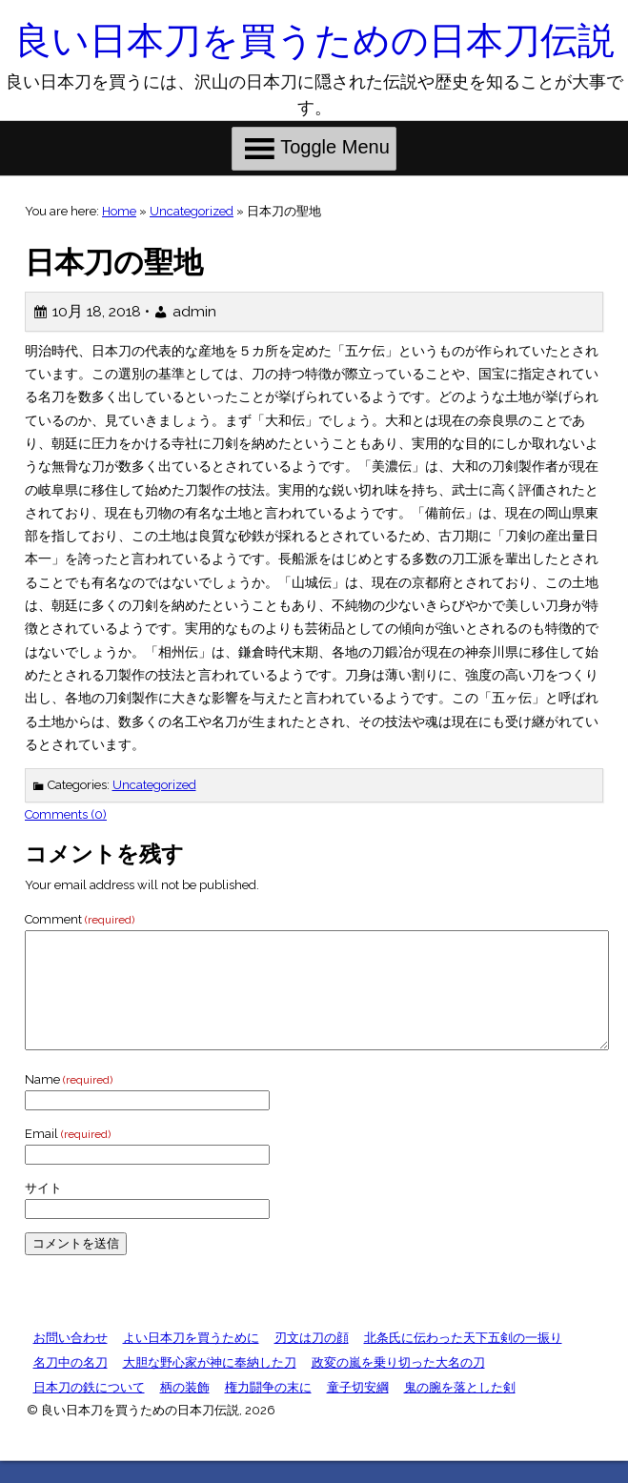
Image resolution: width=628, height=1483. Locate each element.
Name (68, 1102)
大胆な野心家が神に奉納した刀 (209, 1385)
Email (68, 1156)
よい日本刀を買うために (191, 1360)
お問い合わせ (70, 1360)
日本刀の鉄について (89, 1410)
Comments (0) (66, 814)
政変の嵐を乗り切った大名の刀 (398, 1385)
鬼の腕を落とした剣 (460, 1410)
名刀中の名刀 (70, 1385)
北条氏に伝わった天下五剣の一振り (463, 1360)
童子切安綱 (358, 1410)
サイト (43, 1211)
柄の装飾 (185, 1410)
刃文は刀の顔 (311, 1360)
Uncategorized (191, 211)
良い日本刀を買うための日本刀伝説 (314, 40)
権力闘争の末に (268, 1410)
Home (119, 211)
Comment (79, 919)
